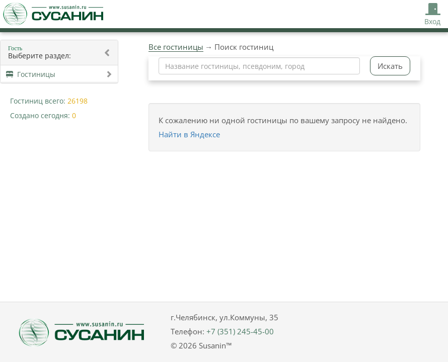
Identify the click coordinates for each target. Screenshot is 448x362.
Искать (390, 66)
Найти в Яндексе (189, 134)
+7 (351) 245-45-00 (240, 331)
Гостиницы (59, 74)
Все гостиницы (175, 47)
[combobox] (259, 65)
